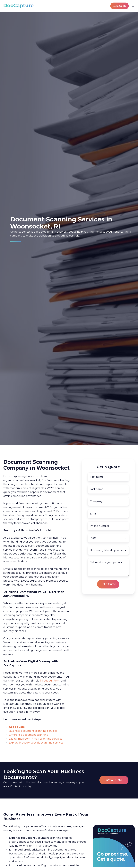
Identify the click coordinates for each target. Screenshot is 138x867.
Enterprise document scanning (28, 734)
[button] (133, 6)
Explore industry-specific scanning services (36, 742)
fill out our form (50, 680)
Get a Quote (119, 6)
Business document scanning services (33, 730)
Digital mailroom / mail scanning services (35, 738)
